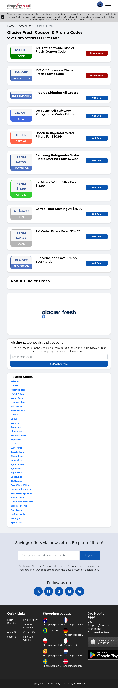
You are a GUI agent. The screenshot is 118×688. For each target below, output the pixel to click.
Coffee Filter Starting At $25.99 (59, 209)
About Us (12, 632)
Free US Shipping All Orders (57, 92)
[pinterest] (69, 591)
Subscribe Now (59, 363)
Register (90, 555)
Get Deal (97, 98)
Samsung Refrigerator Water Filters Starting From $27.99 (58, 157)
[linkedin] (59, 591)
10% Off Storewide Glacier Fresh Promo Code (55, 72)
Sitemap (11, 636)
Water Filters (25, 26)
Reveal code (96, 53)
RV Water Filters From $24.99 (58, 231)
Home (11, 26)
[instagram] (79, 591)
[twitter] (38, 591)
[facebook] (48, 591)
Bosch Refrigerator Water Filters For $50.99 (55, 134)
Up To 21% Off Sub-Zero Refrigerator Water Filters (55, 112)
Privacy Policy (30, 620)
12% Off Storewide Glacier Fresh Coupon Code (55, 49)
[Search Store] (100, 4)
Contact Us (29, 632)
